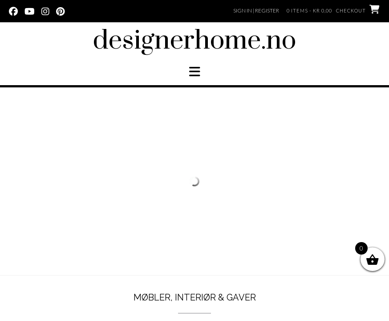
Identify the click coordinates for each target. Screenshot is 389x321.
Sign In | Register (256, 10)
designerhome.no (194, 41)
